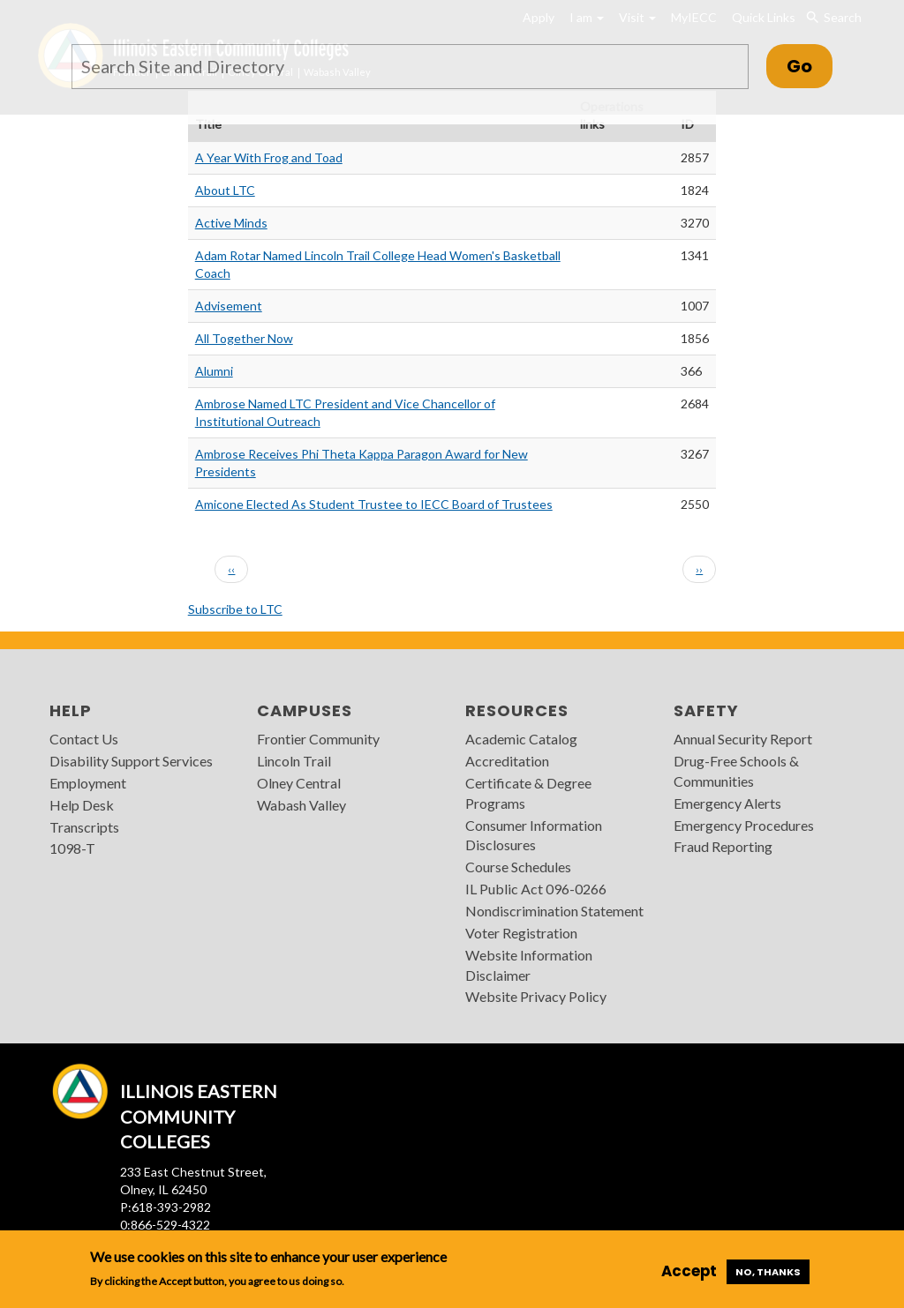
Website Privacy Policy (535, 996)
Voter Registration (521, 932)
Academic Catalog (521, 738)
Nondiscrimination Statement (554, 910)
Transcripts (84, 826)
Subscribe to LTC (235, 609)
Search (834, 18)
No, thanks (768, 1272)
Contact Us (83, 738)
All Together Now (244, 338)
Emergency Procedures (744, 825)
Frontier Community (318, 738)
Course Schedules (518, 866)
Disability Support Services (131, 760)
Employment (87, 782)
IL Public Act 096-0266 (535, 888)
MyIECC (694, 17)
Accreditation (507, 760)
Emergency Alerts (727, 803)
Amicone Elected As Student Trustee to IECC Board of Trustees (374, 504)
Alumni (214, 370)
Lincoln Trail (294, 760)
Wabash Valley (301, 804)
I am (586, 17)
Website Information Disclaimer (528, 964)
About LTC (225, 190)
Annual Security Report (743, 738)
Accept (689, 1271)
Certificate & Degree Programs (528, 792)
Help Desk (81, 804)
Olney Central (299, 782)
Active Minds (231, 222)
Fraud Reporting (723, 846)
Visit (637, 17)
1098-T (72, 848)
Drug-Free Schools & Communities (736, 770)
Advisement (228, 305)
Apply (538, 17)
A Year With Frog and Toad (269, 157)
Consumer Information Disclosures (533, 835)
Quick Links (763, 17)
